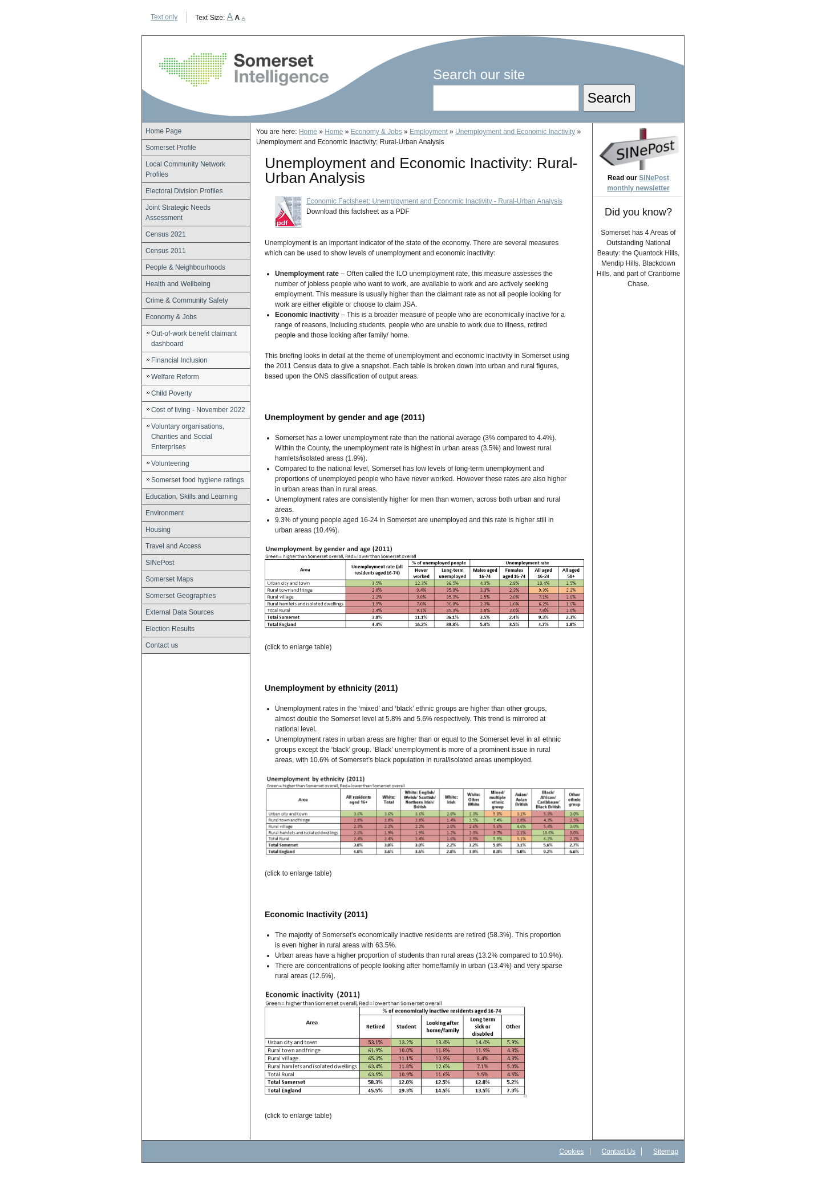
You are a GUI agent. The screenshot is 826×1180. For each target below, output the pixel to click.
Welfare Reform (175, 377)
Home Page (163, 131)
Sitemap (665, 1151)
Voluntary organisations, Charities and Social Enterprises (187, 436)
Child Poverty (171, 393)
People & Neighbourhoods (185, 267)
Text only (164, 17)
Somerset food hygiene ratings (197, 480)
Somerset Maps (169, 579)
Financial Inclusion (179, 360)
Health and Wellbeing (177, 284)
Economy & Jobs (171, 317)
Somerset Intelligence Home (243, 69)
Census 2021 (165, 234)
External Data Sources (179, 612)
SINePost (160, 563)
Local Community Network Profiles (185, 169)
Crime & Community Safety (186, 300)
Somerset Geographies (180, 596)
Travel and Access (173, 546)
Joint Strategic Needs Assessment (177, 213)
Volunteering (170, 463)
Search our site (479, 74)
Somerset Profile (170, 148)
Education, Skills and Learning (191, 497)
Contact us (161, 645)
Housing (158, 530)
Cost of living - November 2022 (198, 410)
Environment (164, 513)
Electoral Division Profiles (183, 191)
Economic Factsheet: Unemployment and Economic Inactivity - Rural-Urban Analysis (434, 201)
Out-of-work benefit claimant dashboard (194, 338)
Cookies (571, 1151)
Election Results (170, 629)
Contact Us (618, 1151)
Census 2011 (165, 251)
